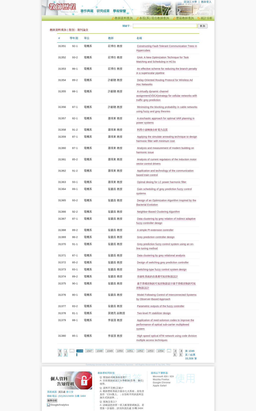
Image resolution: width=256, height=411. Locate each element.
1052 (140, 350)
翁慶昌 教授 (115, 188)
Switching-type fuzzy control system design (162, 269)
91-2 (75, 129)
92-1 (75, 45)
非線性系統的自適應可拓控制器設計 (157, 276)
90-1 (75, 283)
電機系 (88, 45)
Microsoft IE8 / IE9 (163, 376)
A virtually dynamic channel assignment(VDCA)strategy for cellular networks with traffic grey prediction (166, 95)
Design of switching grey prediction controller (163, 262)
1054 (161, 350)
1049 (110, 350)
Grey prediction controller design (156, 237)
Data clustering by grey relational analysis (161, 255)
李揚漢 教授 (115, 320)
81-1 (75, 313)
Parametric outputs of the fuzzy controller (160, 306)
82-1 (75, 118)
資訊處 (62, 391)
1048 (100, 350)
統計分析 (207, 18)
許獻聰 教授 (115, 79)
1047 (89, 350)
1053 (150, 350)
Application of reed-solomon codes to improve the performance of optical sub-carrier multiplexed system (165, 324)
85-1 (75, 335)
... (72, 350)
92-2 (75, 211)
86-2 (75, 237)
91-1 (75, 244)
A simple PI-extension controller (155, 230)
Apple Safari (160, 385)
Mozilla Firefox (161, 379)
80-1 (75, 294)
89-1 (75, 188)
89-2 (75, 79)
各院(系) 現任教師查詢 (154, 18)
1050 (120, 350)
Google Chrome (162, 382)
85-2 (75, 159)
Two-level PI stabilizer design (154, 313)
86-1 (75, 68)
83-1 (75, 269)
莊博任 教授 (115, 45)
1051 (130, 350)
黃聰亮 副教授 (116, 313)
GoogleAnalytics (60, 404)
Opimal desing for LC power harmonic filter (161, 182)
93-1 (75, 181)
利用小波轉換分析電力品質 (152, 129)
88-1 (75, 91)
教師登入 (206, 1)
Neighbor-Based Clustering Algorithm (158, 211)
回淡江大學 (190, 1)
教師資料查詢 (124, 18)
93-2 (75, 57)
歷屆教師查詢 (185, 18)
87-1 (75, 106)
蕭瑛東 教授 (115, 118)
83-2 (75, 306)
